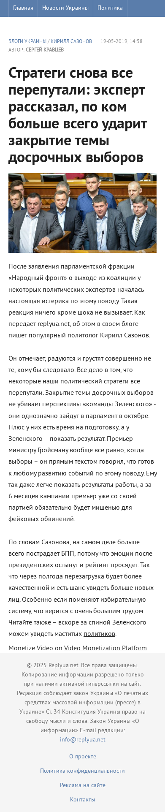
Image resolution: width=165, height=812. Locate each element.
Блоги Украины (27, 42)
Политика (110, 8)
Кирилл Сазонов (71, 42)
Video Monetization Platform (105, 648)
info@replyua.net (82, 740)
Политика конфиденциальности (82, 771)
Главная (23, 8)
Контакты (82, 800)
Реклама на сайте (82, 785)
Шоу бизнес (28, 25)
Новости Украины (65, 8)
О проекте (82, 756)
